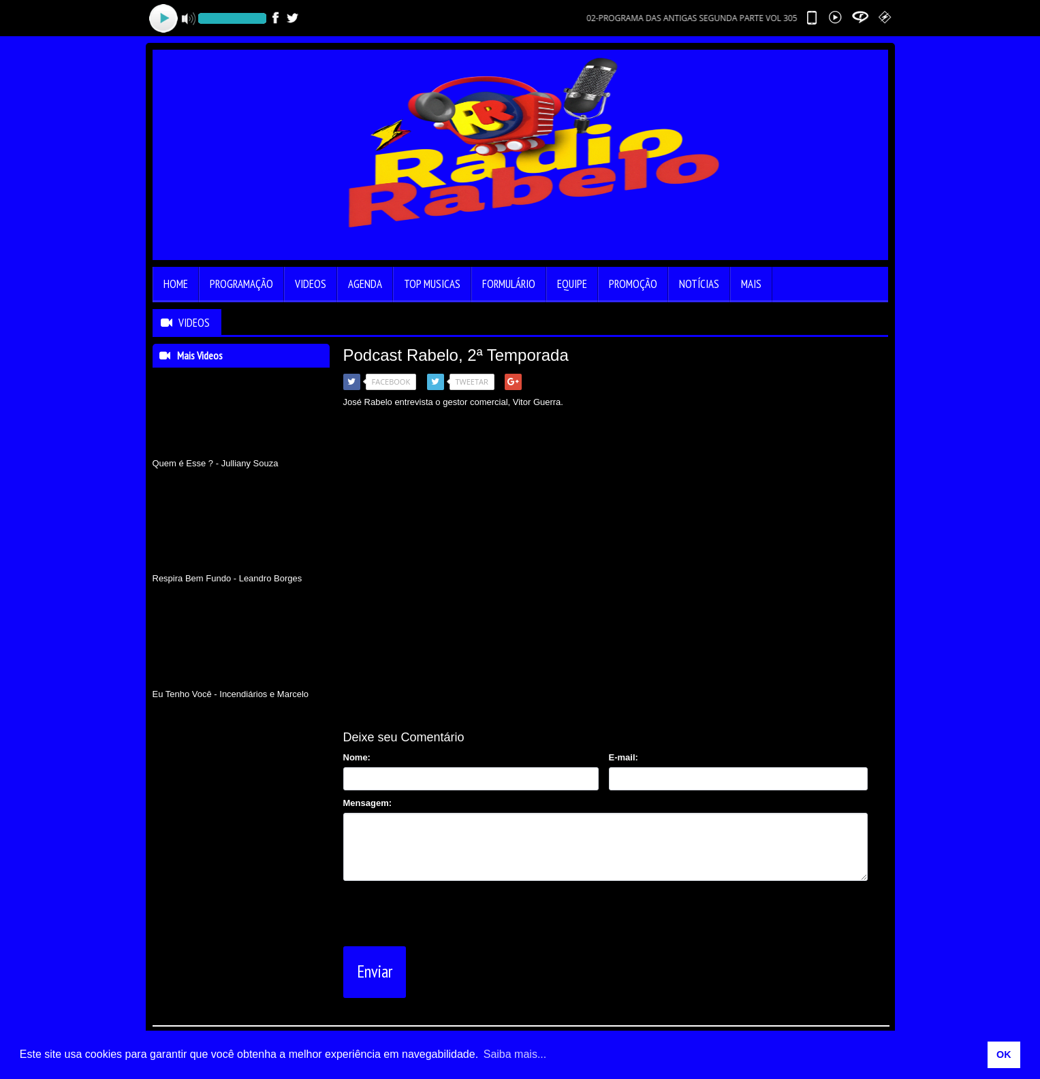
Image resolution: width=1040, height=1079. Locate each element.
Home (175, 283)
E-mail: (623, 757)
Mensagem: (367, 803)
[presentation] (446, 910)
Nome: (357, 757)
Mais (751, 283)
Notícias (699, 283)
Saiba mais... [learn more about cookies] (515, 1054)
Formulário (508, 283)
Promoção (633, 283)
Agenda (365, 283)
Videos (310, 283)
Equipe (572, 283)
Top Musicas (432, 283)
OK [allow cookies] (1003, 1054)
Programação (241, 283)
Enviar (374, 971)
